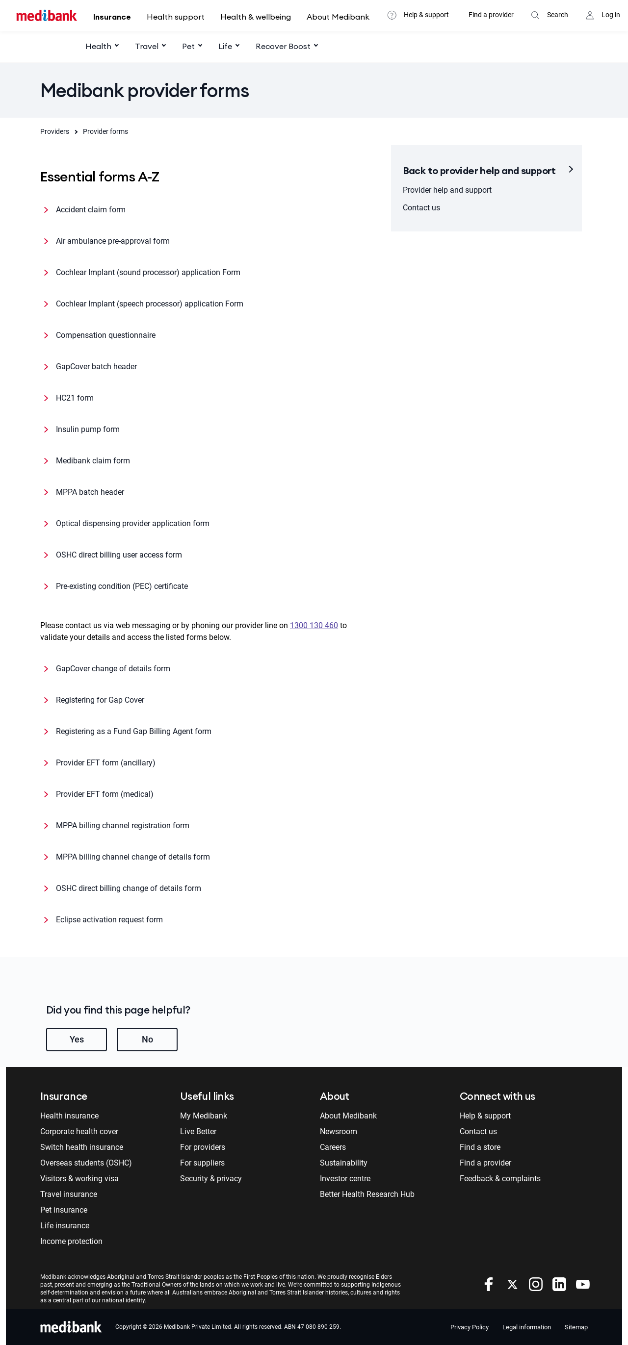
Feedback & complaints (500, 1178)
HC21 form (75, 398)
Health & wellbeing (255, 17)
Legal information (526, 1327)
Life (225, 46)
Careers (333, 1147)
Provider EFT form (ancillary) (106, 762)
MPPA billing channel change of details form (133, 857)
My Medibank (203, 1115)
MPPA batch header (90, 492)
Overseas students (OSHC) (86, 1162)
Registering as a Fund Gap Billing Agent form (133, 731)
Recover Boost (283, 46)
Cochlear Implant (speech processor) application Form (149, 303)
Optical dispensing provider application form (132, 523)
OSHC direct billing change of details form (128, 888)
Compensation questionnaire (106, 335)
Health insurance (69, 1115)
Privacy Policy (469, 1327)
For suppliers (202, 1162)
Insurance (112, 17)
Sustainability (343, 1162)
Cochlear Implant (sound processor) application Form (148, 272)
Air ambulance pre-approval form (113, 241)
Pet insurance (63, 1210)
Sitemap (576, 1327)
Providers (54, 131)
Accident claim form (91, 209)
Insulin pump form (88, 429)
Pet (188, 46)
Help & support (426, 15)
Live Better (198, 1131)
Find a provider (491, 15)
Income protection (71, 1241)
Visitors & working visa (79, 1178)
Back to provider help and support (479, 170)
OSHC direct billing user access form (119, 554)
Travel (146, 46)
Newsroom (338, 1131)
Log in (611, 15)
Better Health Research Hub (367, 1194)
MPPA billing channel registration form (122, 825)
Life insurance (64, 1225)
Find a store (480, 1147)
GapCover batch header (96, 366)
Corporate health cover (79, 1131)
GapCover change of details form (113, 668)
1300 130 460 (314, 625)
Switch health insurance (81, 1147)
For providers (202, 1147)
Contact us (421, 207)
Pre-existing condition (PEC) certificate (122, 586)
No (147, 1039)
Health (98, 46)
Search (557, 15)
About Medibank (338, 17)
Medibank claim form (93, 460)
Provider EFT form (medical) (105, 794)
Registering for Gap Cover (100, 700)
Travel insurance (68, 1194)
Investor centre (345, 1178)
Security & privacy (211, 1178)
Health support (176, 17)
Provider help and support (447, 190)
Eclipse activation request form (109, 919)
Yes (77, 1039)
